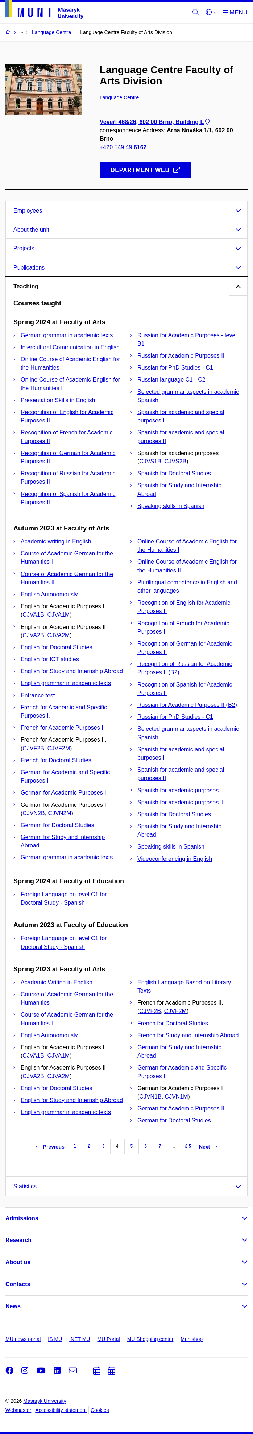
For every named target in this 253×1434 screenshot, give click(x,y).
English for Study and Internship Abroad (72, 671)
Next (208, 1147)
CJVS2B (175, 461)
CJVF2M (58, 748)
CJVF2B (33, 748)
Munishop (192, 1339)
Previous (50, 1147)
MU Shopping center (150, 1339)
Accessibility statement (61, 1410)
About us (17, 1262)
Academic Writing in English (56, 982)
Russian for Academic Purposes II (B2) (187, 705)
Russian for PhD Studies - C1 (175, 367)
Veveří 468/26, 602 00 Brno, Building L (155, 122)
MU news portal (23, 1339)
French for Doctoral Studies (56, 760)
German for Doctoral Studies (57, 825)
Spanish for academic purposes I (179, 790)
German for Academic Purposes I (63, 792)
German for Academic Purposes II (180, 1108)
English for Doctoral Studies (56, 647)
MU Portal (108, 1339)
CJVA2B (33, 635)
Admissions (21, 1218)
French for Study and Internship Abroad (188, 1035)
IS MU (55, 1339)
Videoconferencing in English (174, 859)
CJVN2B (33, 813)
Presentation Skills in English (58, 400)
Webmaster (18, 1410)
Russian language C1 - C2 (171, 379)
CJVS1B (150, 461)
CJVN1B (150, 1096)
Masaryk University (44, 1401)
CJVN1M (176, 1096)
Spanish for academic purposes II (180, 802)
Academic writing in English (56, 541)
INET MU (79, 1339)
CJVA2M (58, 635)
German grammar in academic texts (67, 335)
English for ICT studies (50, 659)
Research (18, 1240)
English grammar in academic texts (66, 683)
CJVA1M (58, 615)
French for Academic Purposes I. (63, 728)
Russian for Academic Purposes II (180, 356)
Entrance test (38, 695)
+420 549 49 (123, 147)
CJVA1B (33, 615)
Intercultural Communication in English (70, 347)
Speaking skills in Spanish (170, 506)
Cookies (100, 1410)
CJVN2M (59, 813)
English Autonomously (49, 594)
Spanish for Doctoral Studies (174, 473)
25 (188, 1146)
